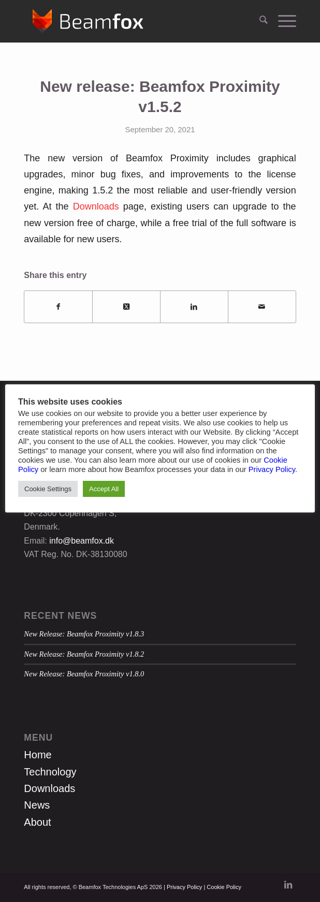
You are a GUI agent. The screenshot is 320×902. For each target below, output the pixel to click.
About (37, 822)
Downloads (96, 206)
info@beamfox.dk (81, 540)
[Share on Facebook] (58, 307)
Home (37, 754)
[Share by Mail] (262, 307)
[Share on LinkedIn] (194, 307)
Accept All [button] (104, 489)
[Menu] (282, 21)
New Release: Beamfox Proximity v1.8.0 (84, 674)
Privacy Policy (184, 887)
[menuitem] (258, 21)
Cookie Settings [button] (47, 489)
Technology (50, 772)
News (37, 805)
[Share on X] (126, 307)
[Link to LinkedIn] (288, 885)
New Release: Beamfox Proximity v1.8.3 (84, 634)
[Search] (258, 21)
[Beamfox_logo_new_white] (132, 21)
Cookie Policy (224, 887)
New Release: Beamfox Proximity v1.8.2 (84, 654)
